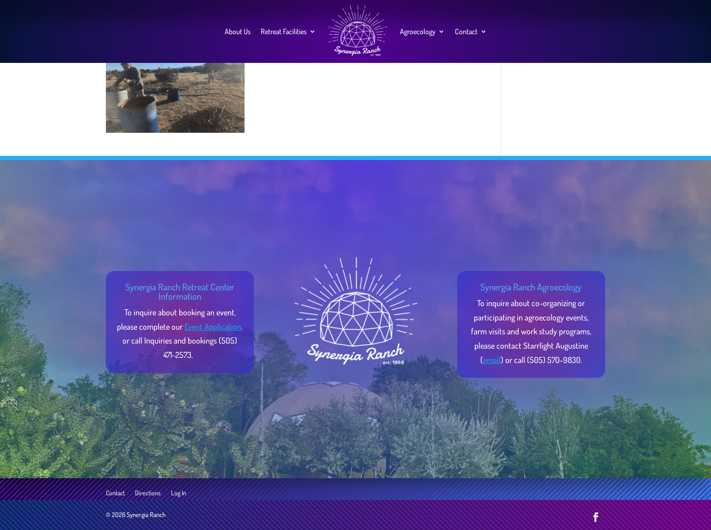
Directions (148, 493)
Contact (466, 31)
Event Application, (213, 326)
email (492, 360)
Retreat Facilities (283, 31)
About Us (238, 31)
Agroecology (417, 31)
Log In (178, 493)
